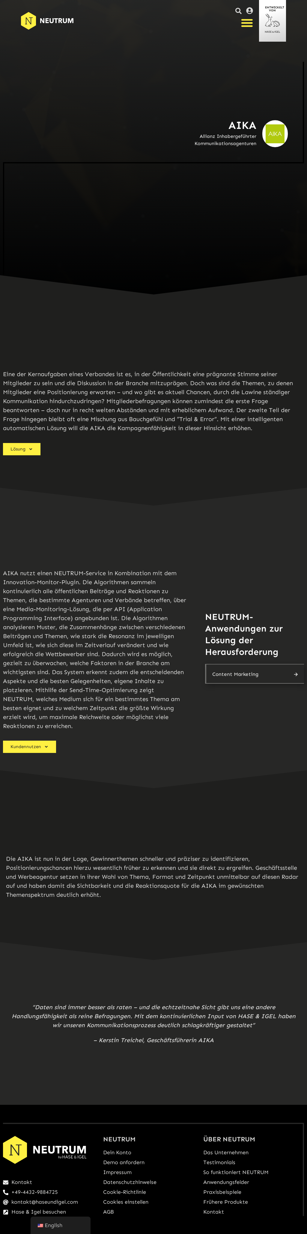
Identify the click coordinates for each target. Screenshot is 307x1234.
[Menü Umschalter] (247, 22)
